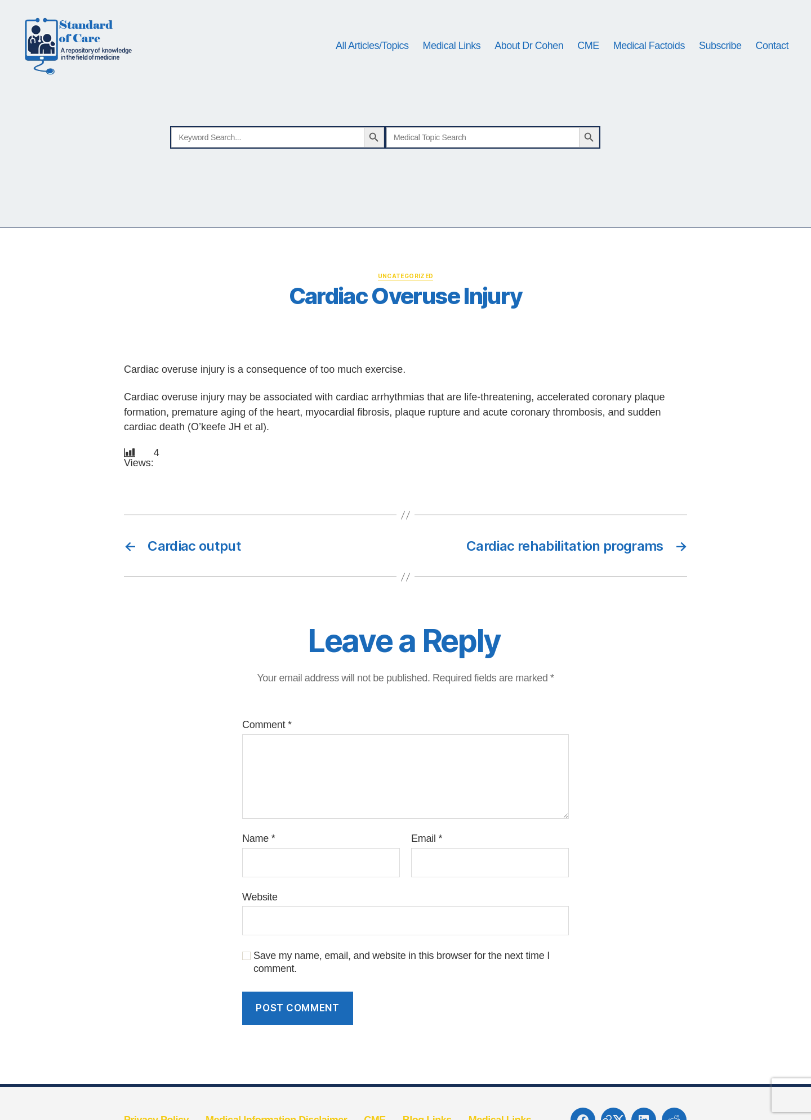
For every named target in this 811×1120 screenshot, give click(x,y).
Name (258, 851)
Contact (771, 51)
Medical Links (452, 51)
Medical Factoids (649, 51)
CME (588, 51)
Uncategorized (406, 288)
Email (426, 851)
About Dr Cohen (528, 51)
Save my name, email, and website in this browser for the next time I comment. (401, 975)
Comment (267, 738)
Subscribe (720, 51)
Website (260, 910)
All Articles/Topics (372, 51)
